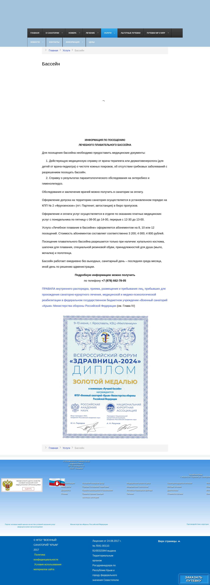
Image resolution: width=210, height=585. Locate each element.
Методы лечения (174, 487)
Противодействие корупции (198, 524)
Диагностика (172, 490)
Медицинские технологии (137, 487)
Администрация (68, 483)
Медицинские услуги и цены (138, 483)
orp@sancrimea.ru (76, 464)
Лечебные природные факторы (139, 490)
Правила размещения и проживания (97, 490)
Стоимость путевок (175, 494)
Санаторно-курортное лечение (179, 483)
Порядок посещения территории (95, 487)
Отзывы (64, 494)
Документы (66, 490)
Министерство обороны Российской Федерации (89, 524)
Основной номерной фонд (93, 483)
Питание (130, 494)
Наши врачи (66, 487)
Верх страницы (169, 541)
